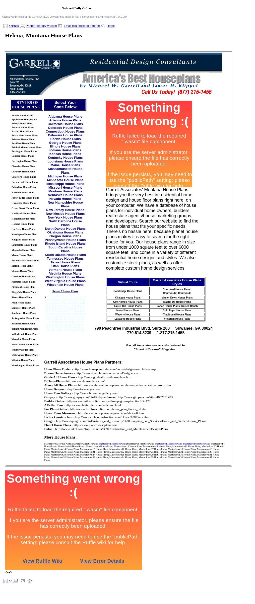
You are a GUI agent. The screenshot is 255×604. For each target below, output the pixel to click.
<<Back (14, 26)
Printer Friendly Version (41, 26)
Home (111, 26)
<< (10, 581)
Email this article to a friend (82, 26)
